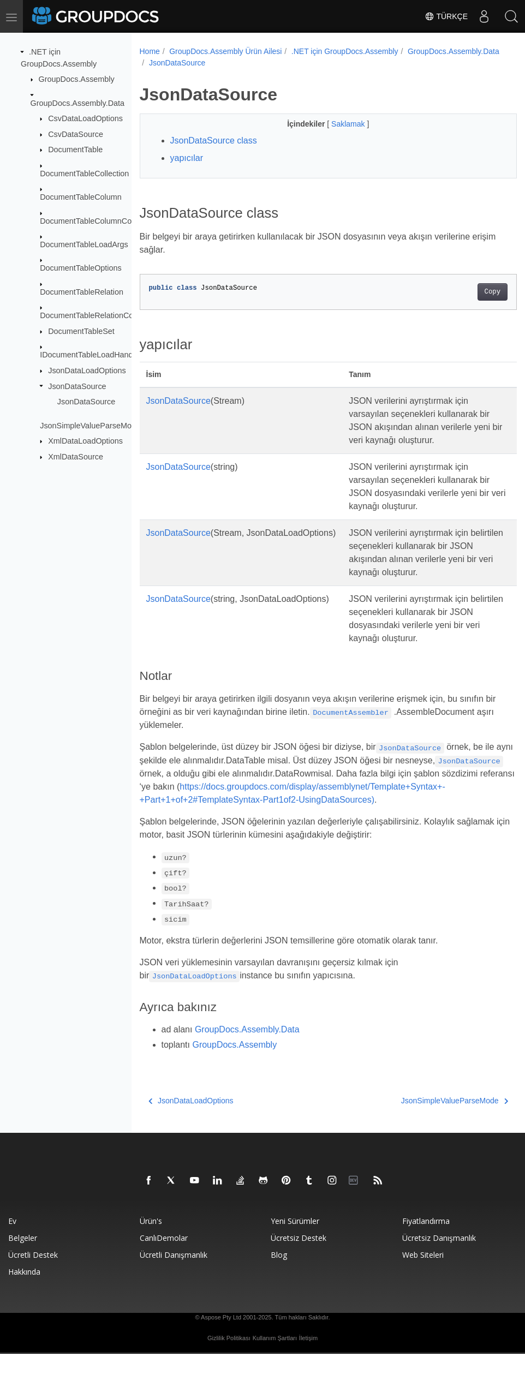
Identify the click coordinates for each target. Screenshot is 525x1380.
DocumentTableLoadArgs (84, 244)
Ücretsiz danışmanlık (439, 1264)
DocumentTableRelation (81, 292)
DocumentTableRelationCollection (99, 315)
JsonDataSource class (213, 140)
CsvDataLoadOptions (85, 118)
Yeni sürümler (295, 1247)
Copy (466, 292)
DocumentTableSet (81, 331)
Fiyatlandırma (426, 1247)
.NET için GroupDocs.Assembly (344, 51)
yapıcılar (186, 158)
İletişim (308, 1364)
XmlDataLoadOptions (85, 441)
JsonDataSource (77, 385)
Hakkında (24, 1298)
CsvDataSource (75, 134)
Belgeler (22, 1264)
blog (279, 1281)
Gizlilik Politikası (228, 1364)
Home (150, 51)
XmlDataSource (75, 456)
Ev (12, 1247)
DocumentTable (75, 149)
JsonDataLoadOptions (87, 370)
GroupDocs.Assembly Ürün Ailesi (225, 51)
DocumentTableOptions (81, 268)
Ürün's (151, 1247)
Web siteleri (423, 1281)
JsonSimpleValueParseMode (90, 425)
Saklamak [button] (336, 124)
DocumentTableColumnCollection (98, 220)
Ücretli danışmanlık (173, 1281)
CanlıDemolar (164, 1264)
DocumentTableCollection (84, 173)
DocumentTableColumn (81, 197)
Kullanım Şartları (275, 1364)
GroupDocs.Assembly (77, 79)
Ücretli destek (33, 1281)
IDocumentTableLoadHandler (90, 354)
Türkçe (446, 16)
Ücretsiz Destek (298, 1264)
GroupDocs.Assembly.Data (77, 102)
